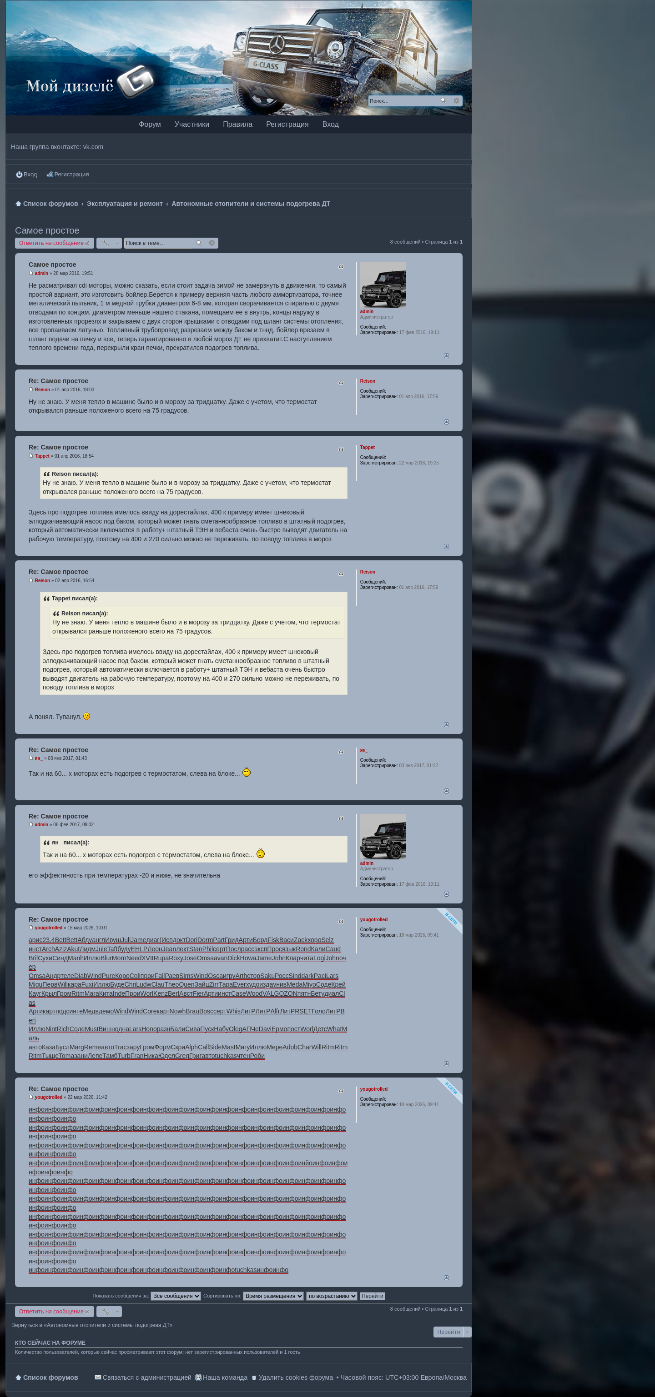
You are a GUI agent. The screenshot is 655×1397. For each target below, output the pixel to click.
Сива (192, 1029)
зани (81, 1055)
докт (179, 939)
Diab (80, 975)
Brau (192, 1011)
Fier (198, 993)
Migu (35, 984)
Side (215, 1047)
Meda (294, 984)
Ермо (279, 1029)
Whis (234, 1011)
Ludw (143, 984)
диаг (153, 939)
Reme (92, 1047)
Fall (160, 975)
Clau (158, 984)
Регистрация (287, 124)
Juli (126, 939)
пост (293, 1029)
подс (62, 1011)
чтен (243, 1055)
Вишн (107, 1029)
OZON (288, 993)
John (279, 958)
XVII (147, 958)
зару (133, 1047)
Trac (120, 1047)
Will (62, 984)
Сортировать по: (253, 1295)
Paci (320, 975)
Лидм (88, 949)
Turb (123, 1055)
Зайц (202, 984)
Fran (137, 1055)
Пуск (207, 1029)
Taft (112, 949)
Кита (106, 993)
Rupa (161, 958)
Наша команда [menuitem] (225, 1377)
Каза (48, 1047)
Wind (94, 975)
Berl (173, 993)
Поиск (443, 100)
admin (366, 311)
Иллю (92, 958)
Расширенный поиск (456, 100)
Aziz (61, 949)
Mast (228, 1047)
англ (98, 939)
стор (253, 975)
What (334, 1029)
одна (122, 1029)
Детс (320, 1029)
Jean (169, 949)
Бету (317, 993)
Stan (195, 949)
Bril (33, 958)
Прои (132, 993)
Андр (52, 975)
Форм (162, 1047)
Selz (327, 939)
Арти (246, 939)
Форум (150, 124)
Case (238, 993)
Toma (66, 1055)
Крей (338, 984)
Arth (241, 975)
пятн (304, 993)
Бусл (62, 1047)
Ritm (78, 993)
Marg (77, 1047)
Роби (257, 1055)
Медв (91, 1011)
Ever (239, 984)
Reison (367, 381)
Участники (192, 124)
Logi (319, 958)
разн (164, 1029)
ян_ (364, 750)
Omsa (205, 958)
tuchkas (226, 1055)
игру (229, 975)
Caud (333, 949)
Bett (60, 939)
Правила (237, 124)
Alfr (275, 1011)
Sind (295, 975)
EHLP (139, 949)
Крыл (49, 993)
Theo (171, 984)
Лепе (95, 1055)
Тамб (109, 1055)
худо (253, 984)
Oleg (235, 1029)
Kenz (160, 993)
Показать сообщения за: (146, 1295)
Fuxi (87, 984)
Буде (117, 984)
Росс (282, 975)
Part (219, 939)
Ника (151, 1055)
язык (289, 949)
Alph (191, 1047)
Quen (186, 984)
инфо (37, 1109)
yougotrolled (374, 919)
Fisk (273, 939)
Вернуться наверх (446, 355)
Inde (119, 993)
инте (76, 1011)
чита (306, 958)
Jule (101, 949)
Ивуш (113, 939)
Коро (122, 975)
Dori (191, 939)
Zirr (214, 984)
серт (219, 949)
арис (35, 939)
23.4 (48, 939)
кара (74, 984)
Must (91, 1029)
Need (133, 958)
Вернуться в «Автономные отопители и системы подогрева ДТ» (91, 1325)
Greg (182, 1055)
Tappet (367, 447)
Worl (147, 993)
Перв (49, 984)
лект (182, 949)
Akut (73, 949)
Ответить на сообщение (51, 243)
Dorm (205, 939)
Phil (207, 949)
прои (148, 975)
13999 (394, 929)
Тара (226, 984)
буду (124, 949)
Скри (178, 1047)
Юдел (166, 1055)
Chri (130, 984)
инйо (305, 1163)
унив (280, 984)
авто (35, 1047)
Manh (76, 958)
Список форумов (50, 1377)
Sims (186, 975)
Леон (154, 949)
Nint (51, 1029)
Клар (293, 958)
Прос (274, 949)
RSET (303, 1011)
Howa (248, 958)
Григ (195, 1055)
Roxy (176, 958)
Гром (64, 993)
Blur (106, 958)
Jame (138, 939)
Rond (303, 949)
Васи (286, 939)
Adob (289, 1047)
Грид (232, 939)
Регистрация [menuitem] (71, 174)
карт (49, 1011)
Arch (48, 949)
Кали (318, 949)
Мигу (243, 1047)
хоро (314, 939)
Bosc (206, 1011)
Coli (135, 975)
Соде (324, 984)
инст (35, 949)
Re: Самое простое (58, 380)
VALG (270, 993)
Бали (177, 1029)
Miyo (309, 984)
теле (67, 975)
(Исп (165, 939)
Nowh (178, 1011)
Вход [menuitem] (30, 174)
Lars (332, 975)
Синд (60, 958)
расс (248, 949)
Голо (319, 1011)
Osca (215, 975)
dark (308, 975)
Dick (233, 958)
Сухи (45, 958)
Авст (186, 993)
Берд (260, 939)
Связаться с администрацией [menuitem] (147, 1377)
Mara (92, 993)
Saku (267, 975)
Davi (265, 1029)
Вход (330, 124)
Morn (119, 958)
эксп (260, 949)
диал (331, 993)
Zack (300, 939)
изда (266, 984)
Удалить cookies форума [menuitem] (296, 1377)
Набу (221, 1029)
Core (149, 1011)
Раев (172, 975)
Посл (233, 949)
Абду (84, 939)
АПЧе (250, 1029)
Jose (190, 958)
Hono (148, 1029)
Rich (63, 1029)
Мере (274, 1047)
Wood (254, 993)
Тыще (50, 1055)
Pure (109, 975)
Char (304, 1047)
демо (106, 1011)
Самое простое (47, 230)
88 (390, 326)
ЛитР (248, 1011)
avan (220, 958)
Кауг (35, 993)
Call (203, 1047)
